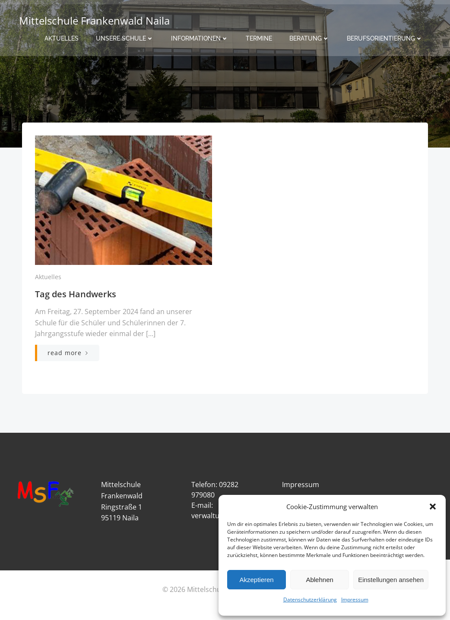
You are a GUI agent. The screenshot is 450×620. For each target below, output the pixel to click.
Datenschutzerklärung (310, 599)
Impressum (354, 599)
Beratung (309, 37)
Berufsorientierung (385, 37)
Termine (259, 37)
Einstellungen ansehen (391, 579)
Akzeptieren (256, 579)
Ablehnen (319, 579)
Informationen (199, 37)
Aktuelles (61, 37)
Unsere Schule (125, 37)
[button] (432, 506)
